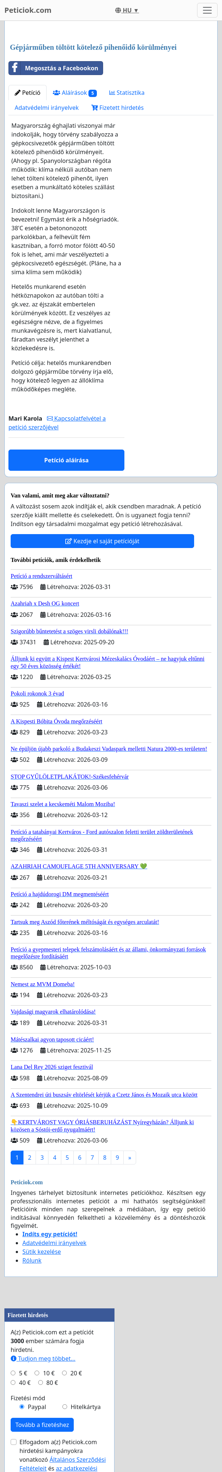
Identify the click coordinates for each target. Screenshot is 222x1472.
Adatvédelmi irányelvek (47, 108)
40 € (25, 1383)
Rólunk (31, 1260)
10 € (49, 1373)
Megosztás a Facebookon (53, 68)
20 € (76, 1373)
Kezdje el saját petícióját (102, 541)
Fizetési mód (28, 1398)
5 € (23, 1373)
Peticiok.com (27, 10)
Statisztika (127, 93)
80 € (52, 1383)
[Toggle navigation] (207, 10)
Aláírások (75, 93)
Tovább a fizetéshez (42, 1425)
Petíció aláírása (66, 460)
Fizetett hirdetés (117, 108)
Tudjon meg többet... (43, 1358)
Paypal (37, 1407)
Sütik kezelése (41, 1252)
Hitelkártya (85, 1407)
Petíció (27, 93)
